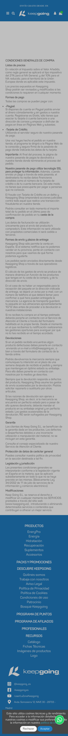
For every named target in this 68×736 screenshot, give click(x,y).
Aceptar (45, 728)
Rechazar (28, 728)
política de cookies (51, 722)
